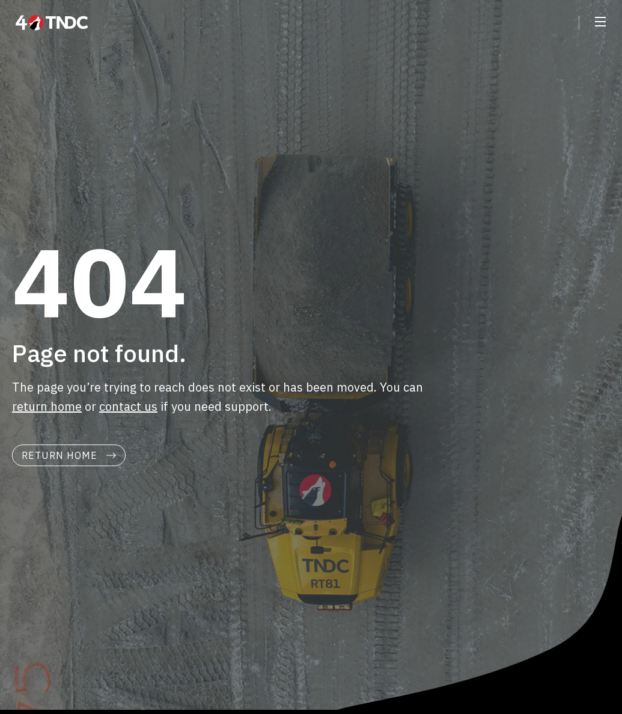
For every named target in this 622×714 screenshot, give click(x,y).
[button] (600, 23)
